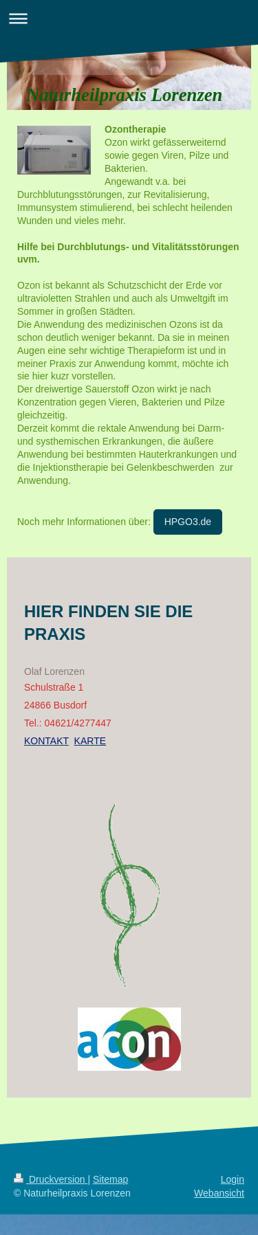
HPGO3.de (187, 521)
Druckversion (50, 1179)
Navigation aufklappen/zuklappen (129, 18)
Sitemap (110, 1179)
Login (232, 1179)
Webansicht (219, 1193)
